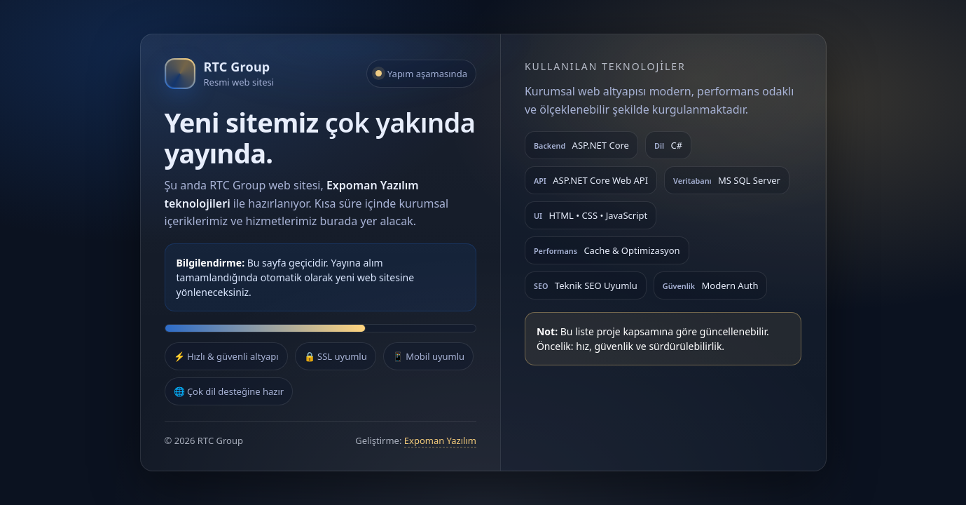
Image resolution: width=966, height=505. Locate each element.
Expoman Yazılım (440, 440)
